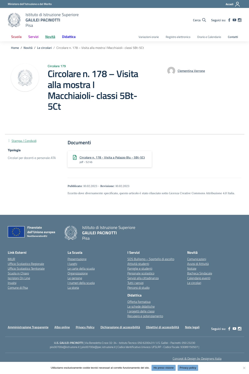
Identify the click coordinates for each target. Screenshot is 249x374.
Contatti (233, 37)
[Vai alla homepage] (14, 20)
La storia (73, 287)
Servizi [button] (33, 36)
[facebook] (229, 20)
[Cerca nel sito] (199, 20)
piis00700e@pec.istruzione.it (98, 347)
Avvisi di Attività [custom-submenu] (198, 263)
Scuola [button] (16, 36)
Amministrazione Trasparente (28, 327)
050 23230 (188, 343)
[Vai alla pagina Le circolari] (44, 47)
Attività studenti (138, 263)
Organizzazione (78, 273)
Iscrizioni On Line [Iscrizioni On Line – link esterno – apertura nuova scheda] (19, 278)
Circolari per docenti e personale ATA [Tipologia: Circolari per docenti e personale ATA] (32, 157)
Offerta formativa (139, 301)
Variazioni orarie (149, 37)
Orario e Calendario (209, 37)
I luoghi (72, 263)
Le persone (75, 278)
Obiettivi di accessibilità (162, 327)
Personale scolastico (140, 273)
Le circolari (194, 282)
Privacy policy (188, 367)
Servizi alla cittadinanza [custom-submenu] (143, 278)
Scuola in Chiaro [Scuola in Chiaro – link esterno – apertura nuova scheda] (18, 273)
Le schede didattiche (141, 306)
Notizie (191, 268)
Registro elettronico (178, 37)
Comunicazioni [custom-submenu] (196, 259)
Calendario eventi (198, 278)
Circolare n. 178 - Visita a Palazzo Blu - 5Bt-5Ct (112, 157)
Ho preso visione (164, 367)
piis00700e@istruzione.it (65, 347)
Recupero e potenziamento (145, 316)
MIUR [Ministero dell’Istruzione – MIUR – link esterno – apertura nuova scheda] (11, 259)
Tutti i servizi (135, 282)
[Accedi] (232, 4)
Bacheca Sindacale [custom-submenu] (199, 273)
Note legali (192, 327)
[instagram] (239, 20)
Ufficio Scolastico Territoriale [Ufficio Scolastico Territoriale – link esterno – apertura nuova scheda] (26, 268)
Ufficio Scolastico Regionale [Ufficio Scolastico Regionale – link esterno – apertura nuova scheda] (26, 263)
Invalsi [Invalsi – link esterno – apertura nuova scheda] (12, 282)
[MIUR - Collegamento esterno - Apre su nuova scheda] (30, 4)
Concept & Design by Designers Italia (197, 358)
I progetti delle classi (141, 311)
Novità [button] (50, 36)
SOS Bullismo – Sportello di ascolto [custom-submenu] (150, 259)
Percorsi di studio (138, 287)
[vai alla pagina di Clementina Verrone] (191, 70)
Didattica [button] (69, 36)
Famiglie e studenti (139, 268)
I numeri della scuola (81, 282)
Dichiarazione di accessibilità (120, 327)
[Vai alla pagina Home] (15, 47)
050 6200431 (146, 343)
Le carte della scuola (81, 268)
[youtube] (234, 20)
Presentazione (77, 259)
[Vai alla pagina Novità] (28, 47)
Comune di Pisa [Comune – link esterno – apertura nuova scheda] (18, 287)
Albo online (62, 327)
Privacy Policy (85, 327)
